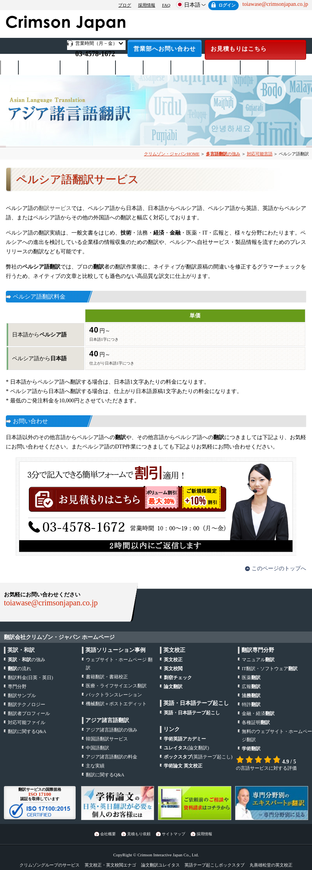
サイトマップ (173, 834)
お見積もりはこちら (239, 49)
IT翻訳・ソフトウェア (270, 668)
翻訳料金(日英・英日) (30, 677)
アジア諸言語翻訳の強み (111, 730)
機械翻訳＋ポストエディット (116, 703)
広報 (251, 686)
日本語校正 (187, 68)
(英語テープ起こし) (198, 757)
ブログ (124, 5)
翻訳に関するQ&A (27, 731)
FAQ (166, 5)
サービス (101, 68)
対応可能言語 (260, 153)
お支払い (254, 68)
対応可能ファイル (26, 722)
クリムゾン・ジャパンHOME (171, 153)
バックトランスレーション (114, 694)
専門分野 (157, 68)
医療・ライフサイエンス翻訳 (116, 686)
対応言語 (129, 68)
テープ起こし (222, 68)
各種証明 (256, 722)
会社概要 (282, 68)
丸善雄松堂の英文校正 (271, 865)
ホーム (9, 67)
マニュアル (258, 659)
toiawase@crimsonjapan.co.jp (51, 602)
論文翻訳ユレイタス (160, 865)
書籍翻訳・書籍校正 (107, 677)
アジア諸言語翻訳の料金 (111, 757)
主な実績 (95, 766)
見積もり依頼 (139, 834)
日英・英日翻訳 (39, 68)
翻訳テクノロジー (26, 704)
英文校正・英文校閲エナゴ (110, 865)
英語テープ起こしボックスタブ (214, 865)
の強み (223, 153)
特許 (251, 704)
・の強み (26, 659)
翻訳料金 (74, 68)
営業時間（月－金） (96, 43)
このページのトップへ (279, 568)
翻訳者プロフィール (29, 713)
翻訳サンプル (22, 695)
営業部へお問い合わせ (164, 49)
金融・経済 (258, 713)
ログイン (227, 5)
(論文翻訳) (186, 748)
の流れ (19, 668)
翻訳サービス (55, 208)
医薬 (251, 677)
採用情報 (146, 5)
